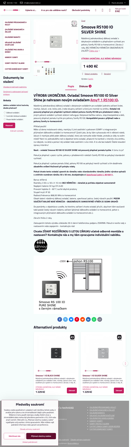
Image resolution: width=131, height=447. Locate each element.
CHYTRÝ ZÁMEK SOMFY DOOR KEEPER (105, 426)
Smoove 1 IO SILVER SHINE (95, 375)
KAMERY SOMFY (96, 421)
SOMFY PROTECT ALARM (99, 423)
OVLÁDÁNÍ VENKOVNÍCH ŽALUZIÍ (102, 410)
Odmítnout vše (14, 436)
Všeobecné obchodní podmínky (15, 87)
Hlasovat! (9, 125)
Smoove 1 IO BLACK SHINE (48, 375)
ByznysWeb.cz (73, 443)
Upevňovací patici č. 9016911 (99, 174)
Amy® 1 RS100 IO (104, 100)
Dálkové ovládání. (12, 112)
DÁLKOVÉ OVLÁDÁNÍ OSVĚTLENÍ (102, 415)
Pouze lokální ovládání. (13, 119)
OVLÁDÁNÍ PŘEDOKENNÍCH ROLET (103, 407)
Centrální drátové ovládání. (15, 116)
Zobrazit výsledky (16, 130)
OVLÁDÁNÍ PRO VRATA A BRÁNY (102, 418)
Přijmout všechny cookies (41, 436)
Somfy (90, 78)
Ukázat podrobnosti (29, 442)
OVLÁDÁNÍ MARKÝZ (97, 412)
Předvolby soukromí (61, 439)
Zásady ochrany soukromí (80, 439)
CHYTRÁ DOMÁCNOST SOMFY (101, 429)
